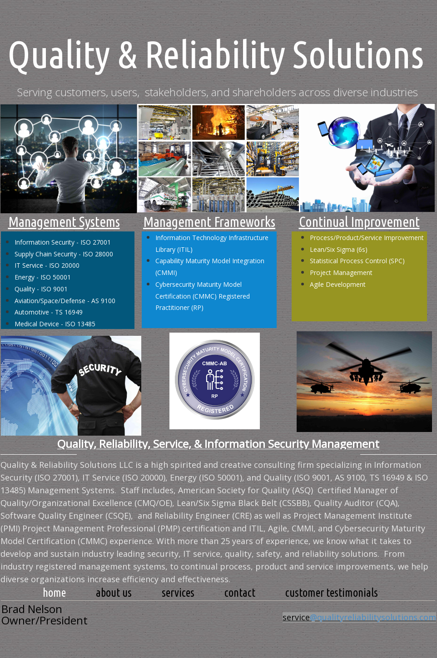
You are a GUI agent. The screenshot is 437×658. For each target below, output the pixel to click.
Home (54, 592)
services (178, 592)
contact (239, 592)
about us (114, 592)
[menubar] (210, 593)
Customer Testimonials (331, 592)
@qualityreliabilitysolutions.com (373, 617)
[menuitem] (54, 593)
